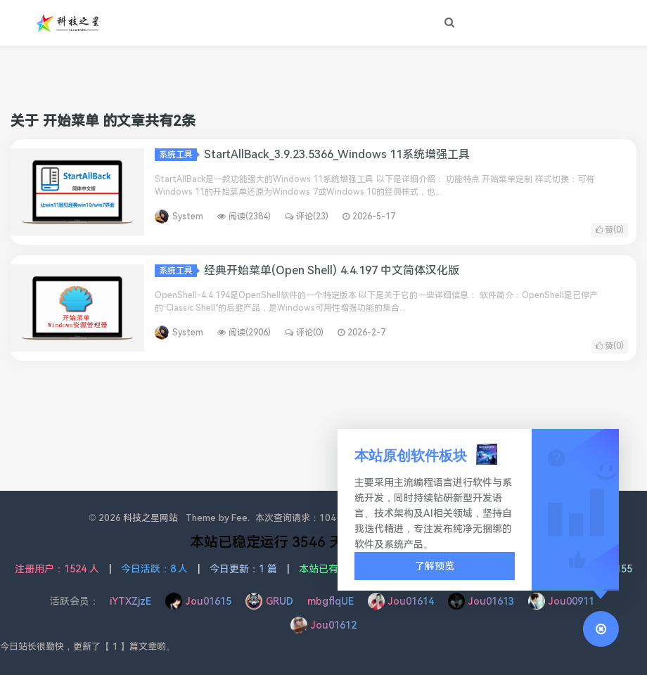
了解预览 (434, 566)
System (187, 216)
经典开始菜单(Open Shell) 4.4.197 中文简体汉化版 (331, 270)
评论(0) (304, 333)
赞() (610, 230)
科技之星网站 (150, 518)
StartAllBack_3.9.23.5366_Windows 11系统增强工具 (337, 154)
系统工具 (178, 155)
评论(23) (306, 216)
